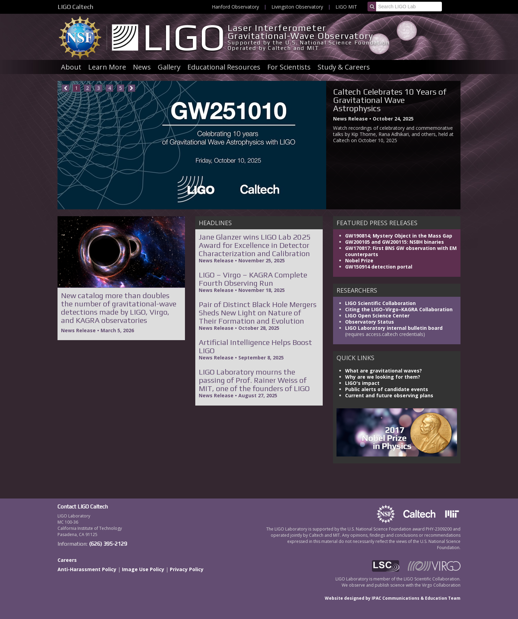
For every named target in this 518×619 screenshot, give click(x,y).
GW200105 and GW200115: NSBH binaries (394, 242)
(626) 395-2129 (108, 544)
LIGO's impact (362, 383)
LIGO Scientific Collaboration (380, 303)
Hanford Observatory (235, 6)
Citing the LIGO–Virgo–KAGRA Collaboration (399, 309)
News (142, 67)
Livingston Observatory (297, 6)
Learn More (107, 67)
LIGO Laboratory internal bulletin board (394, 328)
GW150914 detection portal (378, 266)
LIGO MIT (346, 6)
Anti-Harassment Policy (87, 569)
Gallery (169, 67)
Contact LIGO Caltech (83, 506)
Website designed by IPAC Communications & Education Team (392, 598)
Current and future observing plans (389, 395)
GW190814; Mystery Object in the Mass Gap (398, 235)
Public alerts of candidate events (386, 389)
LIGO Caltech (75, 6)
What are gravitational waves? (383, 370)
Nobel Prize (359, 260)
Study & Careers (344, 67)
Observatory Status (369, 321)
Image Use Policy (143, 569)
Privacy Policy (187, 569)
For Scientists (289, 67)
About (71, 67)
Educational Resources (223, 67)
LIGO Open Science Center (377, 315)
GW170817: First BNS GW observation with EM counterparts (401, 251)
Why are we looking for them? (382, 377)
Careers (67, 560)
